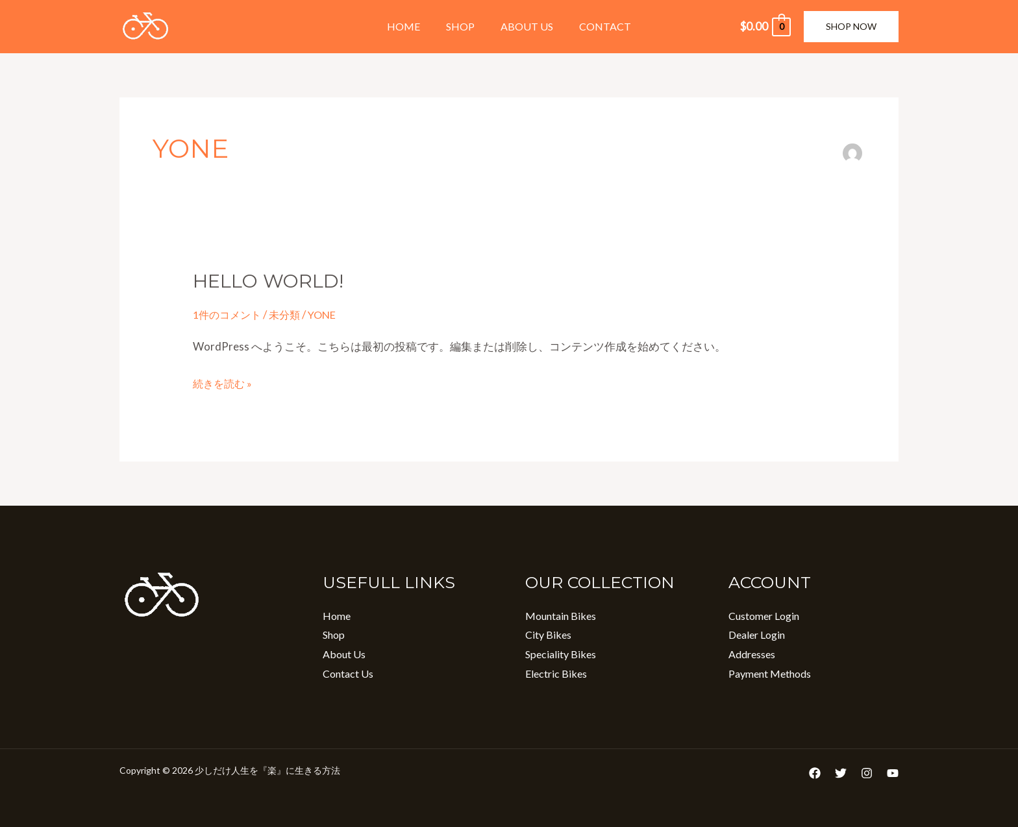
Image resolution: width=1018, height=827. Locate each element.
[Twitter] (841, 773)
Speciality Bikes (560, 654)
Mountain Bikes (560, 616)
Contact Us (348, 673)
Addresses (751, 654)
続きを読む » (224, 381)
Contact (597, 26)
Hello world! (272, 281)
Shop (463, 26)
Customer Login (763, 616)
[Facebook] (815, 773)
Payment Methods (769, 673)
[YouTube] (893, 773)
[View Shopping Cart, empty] (765, 27)
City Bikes (548, 634)
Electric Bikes (556, 673)
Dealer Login (756, 634)
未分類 (289, 314)
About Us (524, 26)
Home (411, 26)
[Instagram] (867, 773)
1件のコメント (229, 314)
